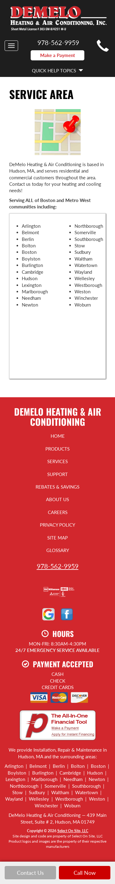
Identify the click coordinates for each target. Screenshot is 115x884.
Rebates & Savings (57, 487)
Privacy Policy (57, 525)
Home (58, 436)
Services (57, 461)
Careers (57, 512)
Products (57, 449)
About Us (57, 499)
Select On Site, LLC (72, 831)
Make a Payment (57, 55)
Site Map (57, 537)
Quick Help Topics (57, 70)
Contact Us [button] (30, 872)
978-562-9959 (58, 566)
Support (57, 474)
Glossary (57, 550)
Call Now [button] (85, 872)
